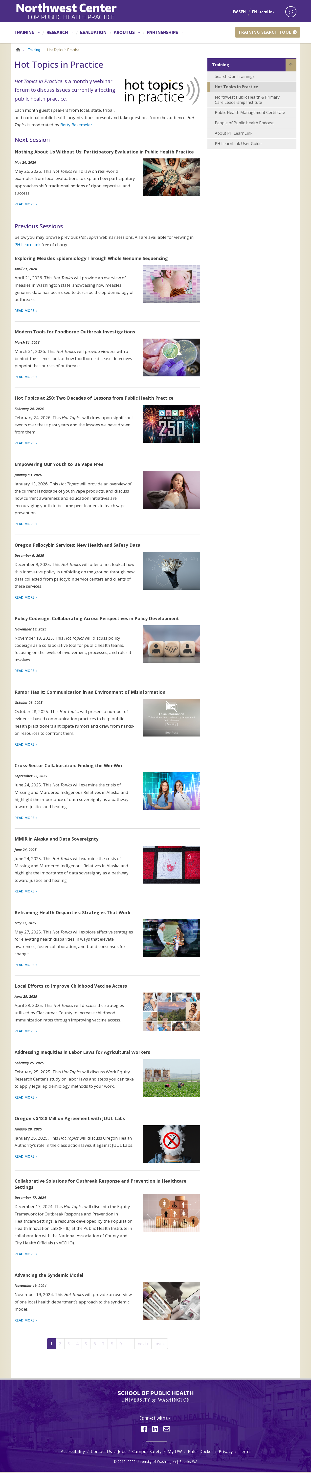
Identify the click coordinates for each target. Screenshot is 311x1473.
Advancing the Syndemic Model (49, 1276)
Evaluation (93, 32)
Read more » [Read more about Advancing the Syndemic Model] (26, 1321)
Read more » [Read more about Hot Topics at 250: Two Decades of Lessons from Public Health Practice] (26, 444)
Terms (245, 1452)
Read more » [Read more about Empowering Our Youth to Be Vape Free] (26, 524)
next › (143, 1344)
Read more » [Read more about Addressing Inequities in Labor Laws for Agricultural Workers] (26, 1098)
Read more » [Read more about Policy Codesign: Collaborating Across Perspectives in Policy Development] (26, 672)
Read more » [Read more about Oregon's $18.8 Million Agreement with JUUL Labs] (26, 1157)
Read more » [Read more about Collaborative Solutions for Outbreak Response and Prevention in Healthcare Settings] (26, 1255)
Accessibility (73, 1452)
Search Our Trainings (235, 77)
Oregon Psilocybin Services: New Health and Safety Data (77, 546)
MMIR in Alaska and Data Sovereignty (56, 840)
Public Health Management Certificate (250, 113)
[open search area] (290, 11)
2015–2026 (126, 1462)
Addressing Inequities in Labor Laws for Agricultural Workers (82, 1053)
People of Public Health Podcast (244, 124)
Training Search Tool (267, 32)
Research (57, 32)
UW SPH (238, 11)
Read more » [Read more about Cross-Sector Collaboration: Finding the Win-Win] (26, 818)
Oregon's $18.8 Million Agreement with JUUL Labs (70, 1120)
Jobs (122, 1452)
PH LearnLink (263, 11)
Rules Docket (200, 1452)
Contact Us (101, 1452)
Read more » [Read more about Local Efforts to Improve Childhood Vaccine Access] (26, 1032)
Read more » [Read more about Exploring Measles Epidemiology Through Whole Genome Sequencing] (26, 311)
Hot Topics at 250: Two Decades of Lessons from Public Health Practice (94, 399)
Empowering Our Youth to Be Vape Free (59, 465)
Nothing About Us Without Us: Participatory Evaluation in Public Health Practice (104, 153)
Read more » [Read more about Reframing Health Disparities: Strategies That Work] (26, 965)
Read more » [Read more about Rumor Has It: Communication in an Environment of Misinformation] (26, 745)
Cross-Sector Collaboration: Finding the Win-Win (68, 766)
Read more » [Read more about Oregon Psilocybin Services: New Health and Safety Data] (26, 598)
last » (160, 1344)
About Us (124, 32)
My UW (175, 1452)
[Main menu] (155, 32)
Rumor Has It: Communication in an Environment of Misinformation (90, 693)
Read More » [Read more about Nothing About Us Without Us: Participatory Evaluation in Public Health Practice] (26, 205)
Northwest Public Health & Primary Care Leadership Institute (247, 100)
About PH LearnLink (233, 134)
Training (24, 32)
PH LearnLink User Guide (238, 144)
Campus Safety (147, 1452)
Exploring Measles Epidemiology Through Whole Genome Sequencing (91, 259)
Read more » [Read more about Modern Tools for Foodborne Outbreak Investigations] (26, 378)
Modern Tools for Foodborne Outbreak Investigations (75, 333)
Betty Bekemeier (76, 126)
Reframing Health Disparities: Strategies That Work (73, 913)
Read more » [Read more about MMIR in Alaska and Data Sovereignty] (26, 892)
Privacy (226, 1452)
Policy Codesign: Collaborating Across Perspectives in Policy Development (97, 620)
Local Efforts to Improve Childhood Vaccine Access (71, 987)
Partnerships (162, 32)
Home (18, 49)
